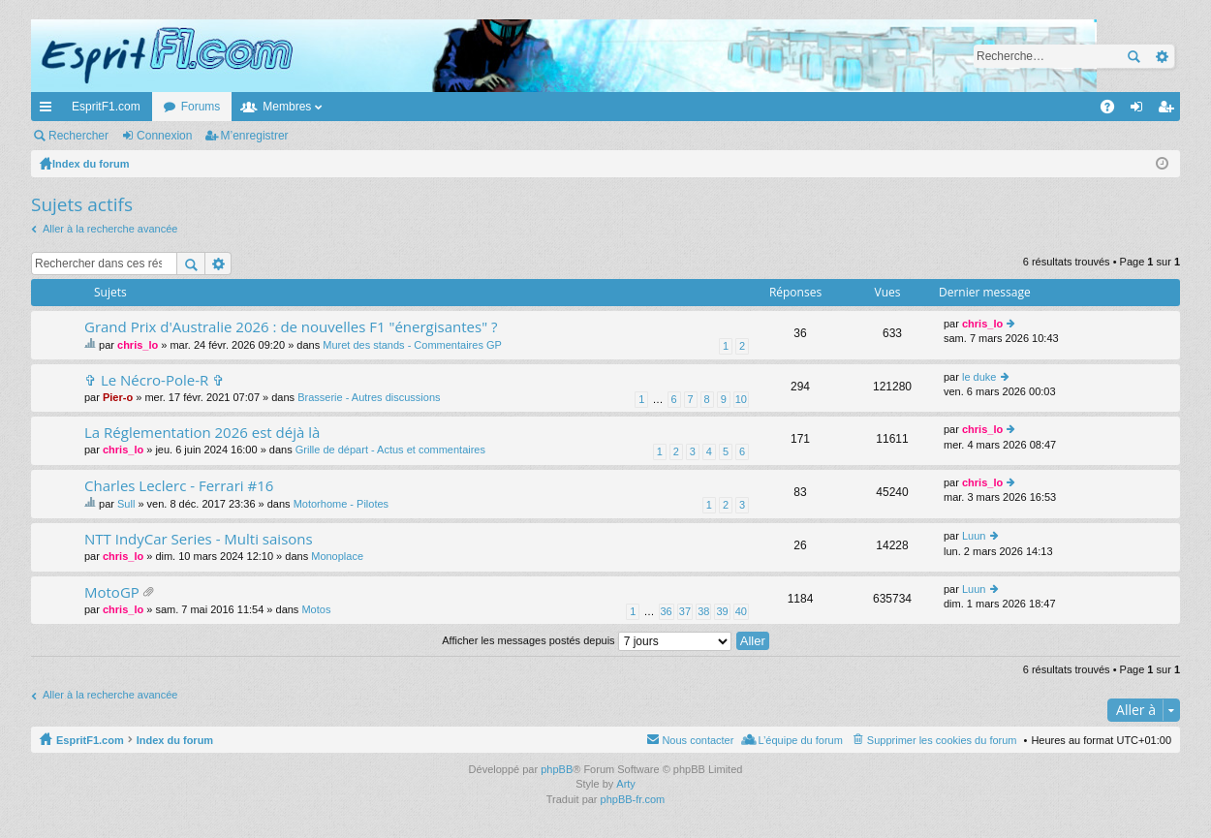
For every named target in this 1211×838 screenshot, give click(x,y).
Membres (287, 106)
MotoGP (112, 592)
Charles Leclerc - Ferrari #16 (178, 486)
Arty (626, 784)
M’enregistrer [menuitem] (1170, 110)
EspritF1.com (106, 106)
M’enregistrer (255, 135)
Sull (126, 504)
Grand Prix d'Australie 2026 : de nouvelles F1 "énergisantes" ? (291, 327)
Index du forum (175, 740)
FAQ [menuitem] (1113, 110)
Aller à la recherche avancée (110, 228)
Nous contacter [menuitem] (697, 740)
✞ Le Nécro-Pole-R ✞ (154, 380)
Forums (201, 106)
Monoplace (337, 556)
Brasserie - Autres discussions (368, 397)
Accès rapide (49, 110)
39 (722, 611)
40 (741, 611)
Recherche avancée (1161, 56)
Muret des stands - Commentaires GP (412, 345)
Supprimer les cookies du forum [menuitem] (942, 740)
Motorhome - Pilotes (341, 504)
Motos (315, 609)
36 (666, 611)
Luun (973, 536)
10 (741, 399)
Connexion (164, 135)
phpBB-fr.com (633, 799)
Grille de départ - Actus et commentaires (390, 449)
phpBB (557, 769)
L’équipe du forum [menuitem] (800, 740)
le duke (979, 377)
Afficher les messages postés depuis (586, 640)
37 (685, 611)
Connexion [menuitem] (1141, 110)
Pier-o (118, 397)
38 (703, 611)
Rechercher (1133, 56)
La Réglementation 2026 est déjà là (202, 432)
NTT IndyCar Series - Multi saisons (198, 539)
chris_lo (137, 345)
